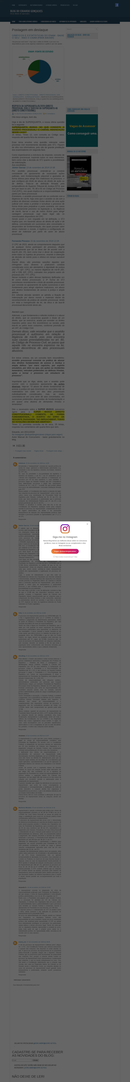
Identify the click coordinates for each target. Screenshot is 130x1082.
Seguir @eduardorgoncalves (65, 551)
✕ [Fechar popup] (87, 524)
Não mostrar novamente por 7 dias (65, 557)
